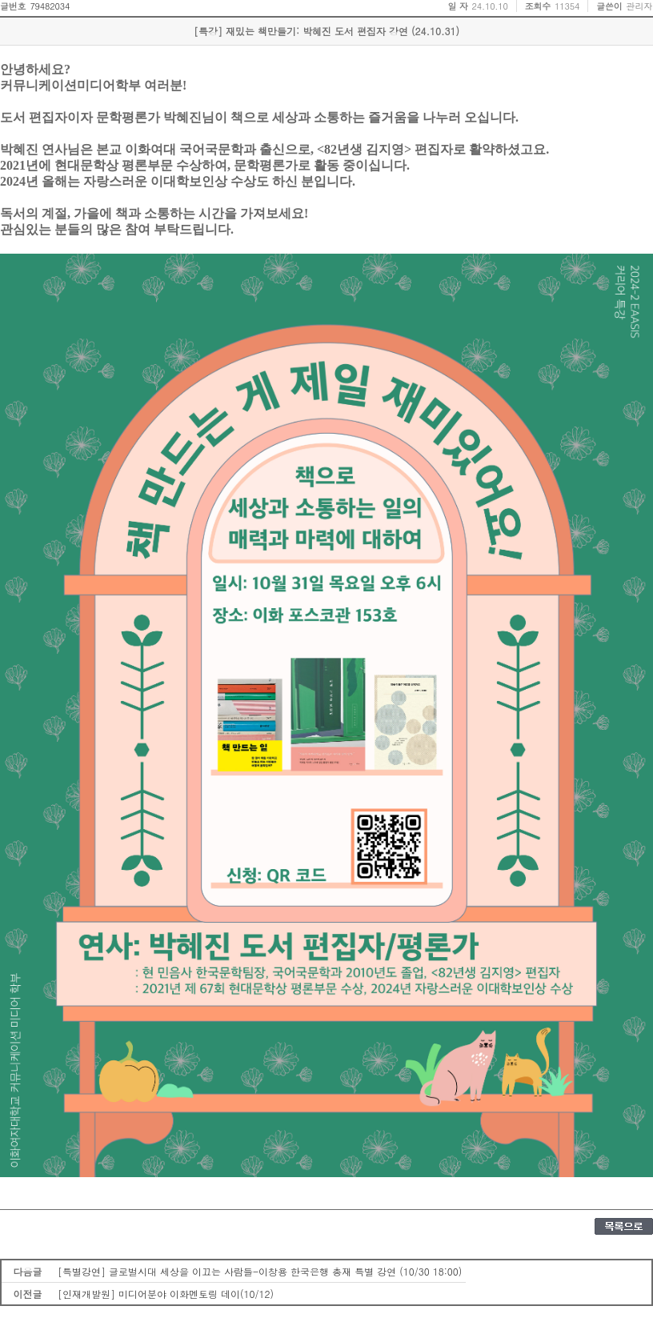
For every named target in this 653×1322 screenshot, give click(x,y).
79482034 (50, 6)
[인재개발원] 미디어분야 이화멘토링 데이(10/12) (166, 1293)
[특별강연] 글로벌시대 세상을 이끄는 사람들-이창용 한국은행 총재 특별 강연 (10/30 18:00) (260, 1271)
